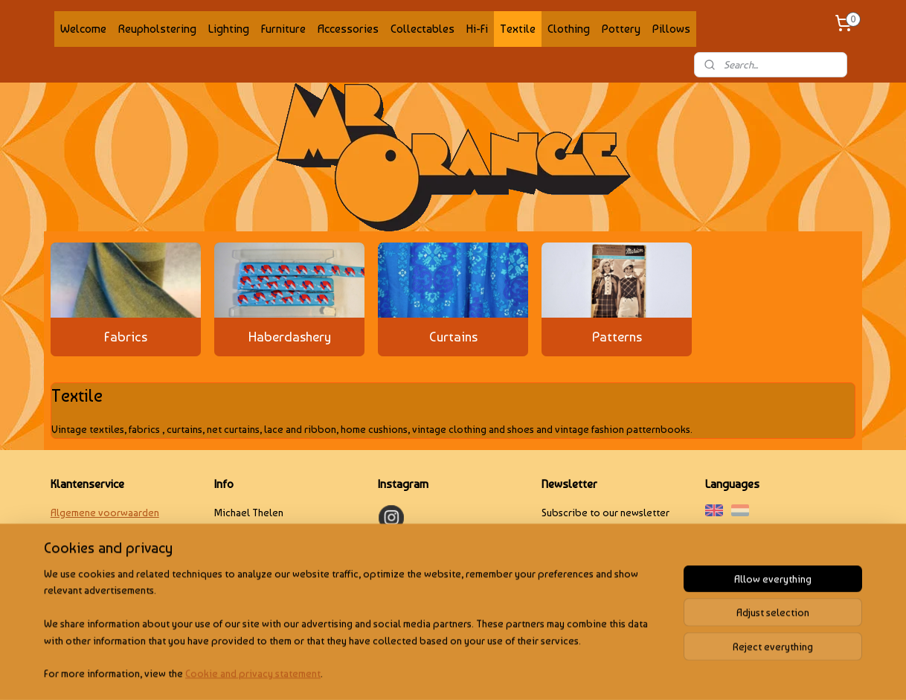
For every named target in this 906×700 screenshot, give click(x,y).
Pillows (671, 29)
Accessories (348, 29)
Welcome (83, 29)
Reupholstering (157, 29)
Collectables (422, 29)
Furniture (283, 29)
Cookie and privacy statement (253, 673)
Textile (518, 29)
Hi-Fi (477, 29)
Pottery (621, 29)
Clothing (568, 29)
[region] (355, 632)
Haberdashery (289, 336)
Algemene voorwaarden (105, 512)
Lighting (228, 29)
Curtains (453, 336)
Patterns (617, 336)
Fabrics (125, 336)
